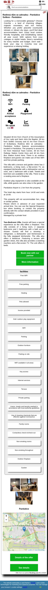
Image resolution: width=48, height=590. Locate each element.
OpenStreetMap (40, 550)
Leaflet (30, 550)
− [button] (6, 520)
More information (30, 262)
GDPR (25, 587)
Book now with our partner (30, 254)
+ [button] (6, 516)
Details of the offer (24, 557)
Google (33, 583)
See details (24, 568)
